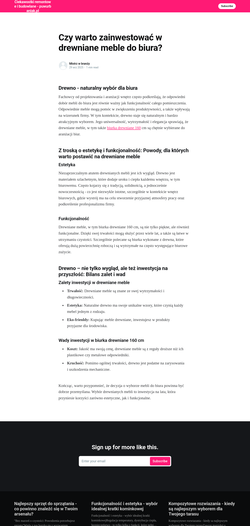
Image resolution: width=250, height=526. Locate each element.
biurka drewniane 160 (124, 128)
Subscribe (227, 6)
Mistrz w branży (79, 63)
